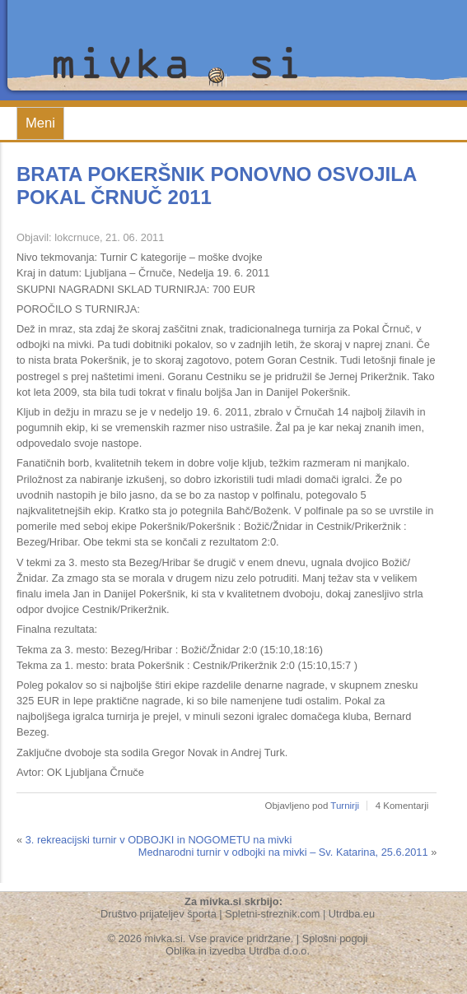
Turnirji (344, 806)
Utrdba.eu (352, 914)
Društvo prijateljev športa (158, 914)
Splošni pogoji (335, 938)
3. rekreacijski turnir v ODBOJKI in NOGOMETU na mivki (159, 840)
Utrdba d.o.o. (279, 951)
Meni (40, 123)
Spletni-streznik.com (272, 914)
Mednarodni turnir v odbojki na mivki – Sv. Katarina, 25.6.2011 (283, 852)
